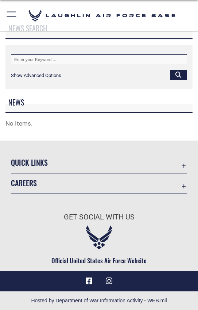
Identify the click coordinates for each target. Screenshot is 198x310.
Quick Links (29, 162)
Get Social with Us (99, 217)
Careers (24, 182)
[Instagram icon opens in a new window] (109, 281)
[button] (12, 15)
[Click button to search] (178, 75)
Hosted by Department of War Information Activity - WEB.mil (99, 300)
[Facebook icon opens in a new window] (89, 281)
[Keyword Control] (99, 59)
